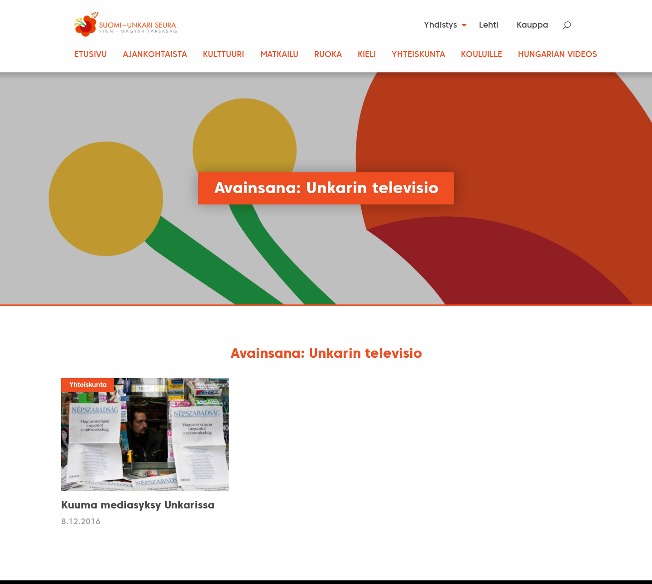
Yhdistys (440, 25)
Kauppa (532, 25)
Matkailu (279, 55)
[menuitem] (442, 25)
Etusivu (90, 55)
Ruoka (328, 55)
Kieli (367, 55)
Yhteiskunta (418, 55)
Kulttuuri (223, 55)
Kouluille (481, 55)
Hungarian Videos (557, 55)
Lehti (489, 25)
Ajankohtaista (155, 55)
